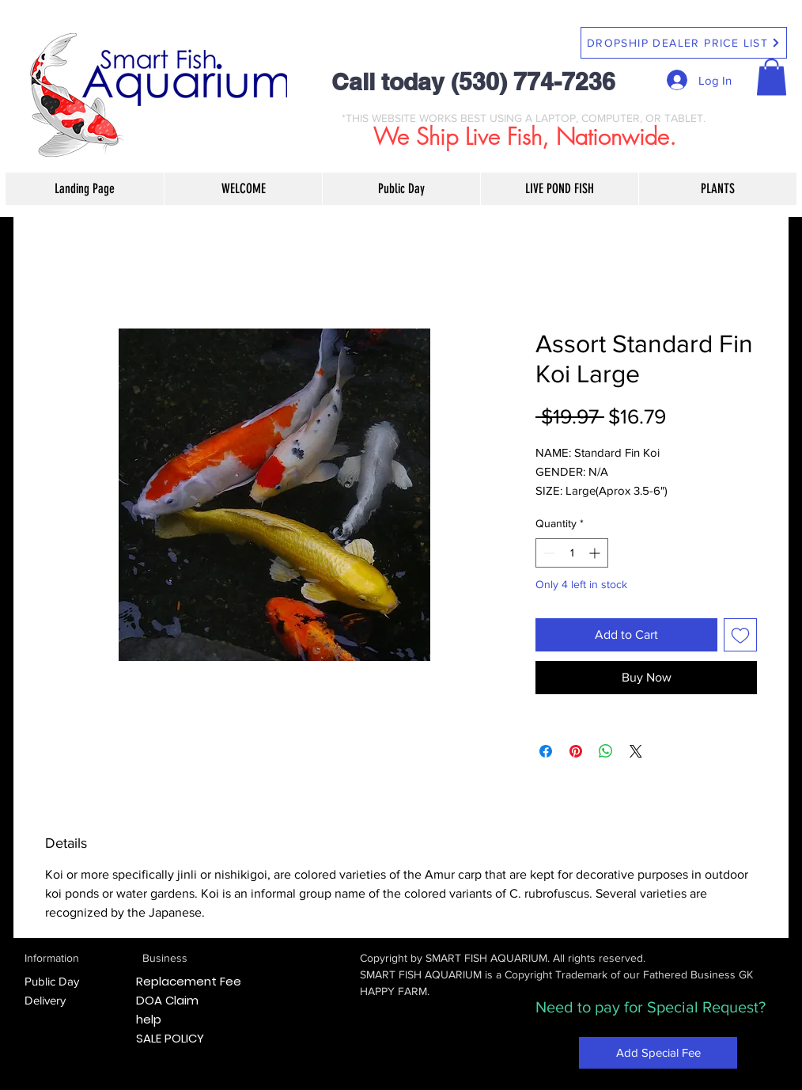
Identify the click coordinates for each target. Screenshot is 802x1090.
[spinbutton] (572, 553)
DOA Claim (167, 1000)
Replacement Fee (188, 981)
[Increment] (596, 553)
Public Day (52, 981)
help (148, 1019)
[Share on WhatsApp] (605, 751)
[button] (771, 77)
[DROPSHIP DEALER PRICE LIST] (684, 43)
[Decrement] (548, 553)
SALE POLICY (170, 1038)
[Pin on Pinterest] (575, 751)
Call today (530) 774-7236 (473, 81)
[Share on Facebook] (545, 751)
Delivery (45, 1000)
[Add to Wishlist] (740, 634)
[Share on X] (635, 751)
